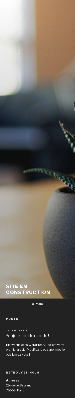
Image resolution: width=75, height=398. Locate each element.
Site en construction (28, 289)
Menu (37, 303)
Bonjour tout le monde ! (27, 335)
